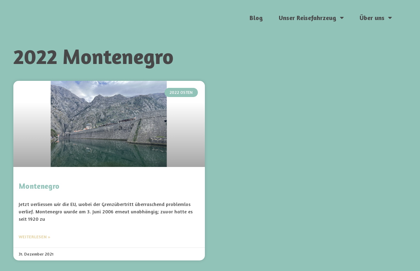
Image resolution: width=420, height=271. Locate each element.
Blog (256, 17)
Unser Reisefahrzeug (311, 17)
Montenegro (39, 186)
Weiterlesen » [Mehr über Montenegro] (34, 236)
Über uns (376, 17)
